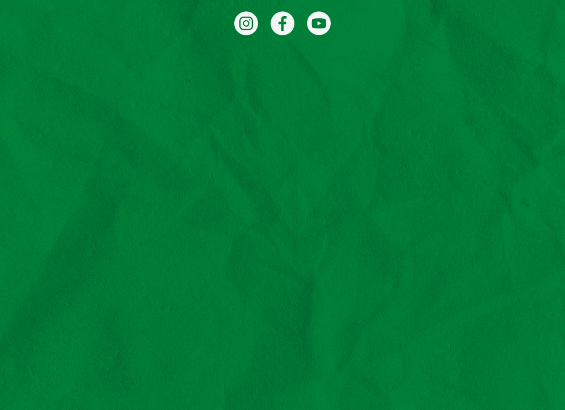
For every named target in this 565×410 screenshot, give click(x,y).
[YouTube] (319, 23)
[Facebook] (282, 23)
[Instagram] (246, 23)
